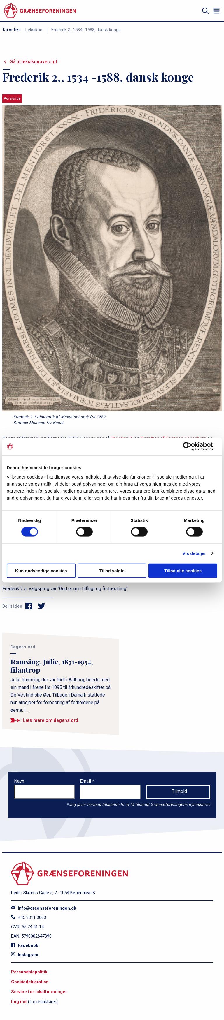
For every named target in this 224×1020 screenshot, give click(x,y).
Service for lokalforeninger (39, 991)
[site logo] (39, 11)
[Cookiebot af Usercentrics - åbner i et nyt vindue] (191, 446)
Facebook (24, 945)
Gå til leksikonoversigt (33, 61)
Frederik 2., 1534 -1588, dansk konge (86, 29)
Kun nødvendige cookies (41, 570)
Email (86, 781)
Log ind (19, 1001)
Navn (19, 781)
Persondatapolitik (29, 972)
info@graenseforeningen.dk (43, 908)
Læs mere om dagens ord (50, 720)
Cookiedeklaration (30, 981)
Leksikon (33, 29)
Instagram (24, 954)
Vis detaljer (194, 553)
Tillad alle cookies (183, 570)
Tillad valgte (112, 570)
